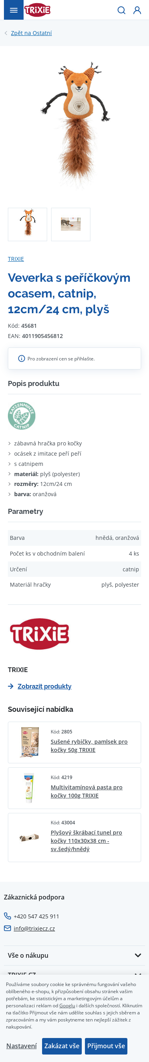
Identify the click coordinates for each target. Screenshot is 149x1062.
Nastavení (21, 1046)
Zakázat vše (61, 1046)
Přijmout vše (106, 1046)
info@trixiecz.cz (34, 928)
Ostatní (31, 33)
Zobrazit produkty (40, 686)
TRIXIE (16, 258)
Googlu (67, 1005)
